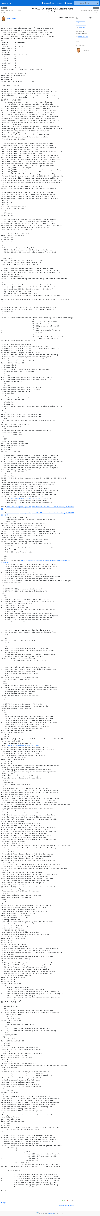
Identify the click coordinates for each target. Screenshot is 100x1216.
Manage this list (48, 3)
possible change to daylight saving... (90, 11)
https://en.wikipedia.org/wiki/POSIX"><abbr (23, 745)
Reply (3, 1202)
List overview (80, 23)
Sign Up (68, 3)
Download (81, 27)
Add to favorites (82, 37)
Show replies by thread (66, 1206)
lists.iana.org (6, 3)
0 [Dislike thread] (67, 1200)
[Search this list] (85, 3)
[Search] (97, 3)
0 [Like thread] (63, 1200)
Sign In (59, 3)
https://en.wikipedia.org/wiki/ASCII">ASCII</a (27, 498)
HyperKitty (50, 1213)
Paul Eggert (11, 18)
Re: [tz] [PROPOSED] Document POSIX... (11, 11)
